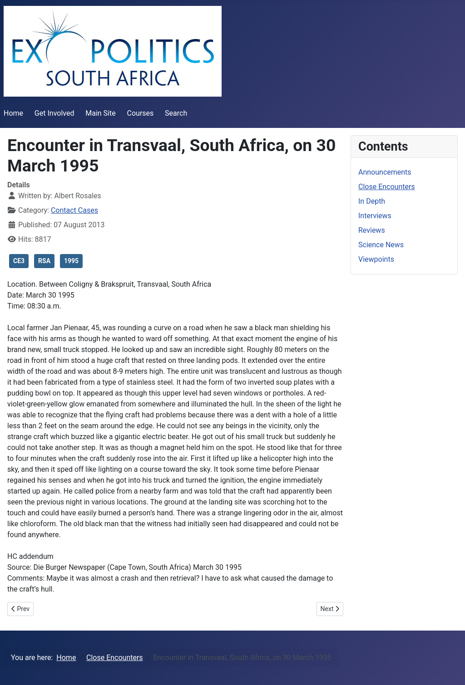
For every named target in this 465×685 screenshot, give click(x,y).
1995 (71, 260)
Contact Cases (74, 210)
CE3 (19, 260)
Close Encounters (386, 186)
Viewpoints (376, 259)
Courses (140, 113)
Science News (381, 244)
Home (13, 113)
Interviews (374, 215)
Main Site (100, 113)
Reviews (371, 230)
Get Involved (54, 113)
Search (176, 113)
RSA (44, 260)
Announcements (384, 172)
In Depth (371, 201)
